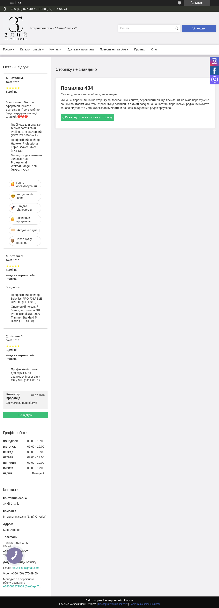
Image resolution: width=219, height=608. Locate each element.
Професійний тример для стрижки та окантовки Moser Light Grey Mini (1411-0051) (25, 375)
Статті (155, 49)
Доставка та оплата (81, 49)
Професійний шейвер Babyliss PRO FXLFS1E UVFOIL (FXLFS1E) (26, 298)
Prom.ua (128, 600)
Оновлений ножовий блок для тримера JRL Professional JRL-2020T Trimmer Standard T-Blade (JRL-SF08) (26, 314)
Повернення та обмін (114, 49)
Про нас (139, 49)
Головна (8, 49)
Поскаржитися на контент (112, 604)
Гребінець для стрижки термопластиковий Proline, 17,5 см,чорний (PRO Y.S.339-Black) (26, 130)
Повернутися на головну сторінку (88, 117)
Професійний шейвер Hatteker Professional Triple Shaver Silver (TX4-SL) (25, 145)
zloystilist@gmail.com (25, 567)
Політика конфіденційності (145, 604)
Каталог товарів (30, 49)
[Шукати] (176, 28)
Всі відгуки (25, 415)
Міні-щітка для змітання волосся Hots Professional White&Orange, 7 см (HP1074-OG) (26, 162)
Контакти (55, 49)
